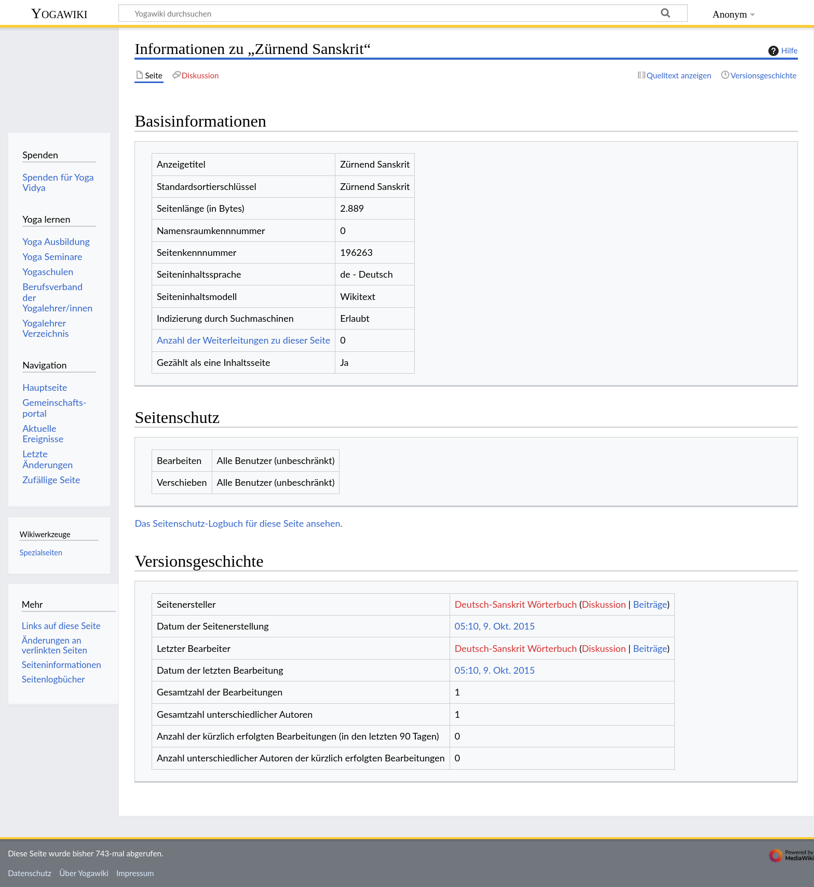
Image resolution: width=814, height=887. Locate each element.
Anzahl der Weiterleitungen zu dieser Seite (243, 340)
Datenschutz (29, 873)
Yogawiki (59, 13)
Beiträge (650, 604)
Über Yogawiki (83, 873)
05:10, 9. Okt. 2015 (495, 626)
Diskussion (604, 604)
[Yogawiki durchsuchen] (403, 13)
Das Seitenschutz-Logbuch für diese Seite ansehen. (238, 523)
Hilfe (782, 51)
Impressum (135, 873)
